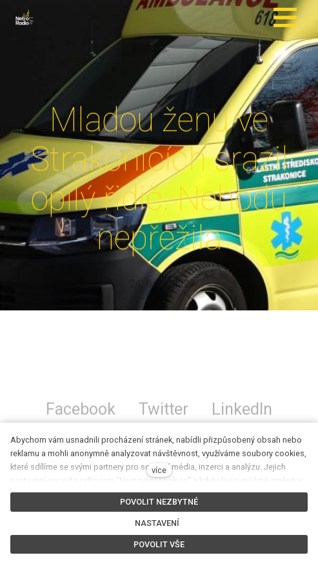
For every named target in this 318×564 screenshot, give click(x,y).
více (159, 470)
